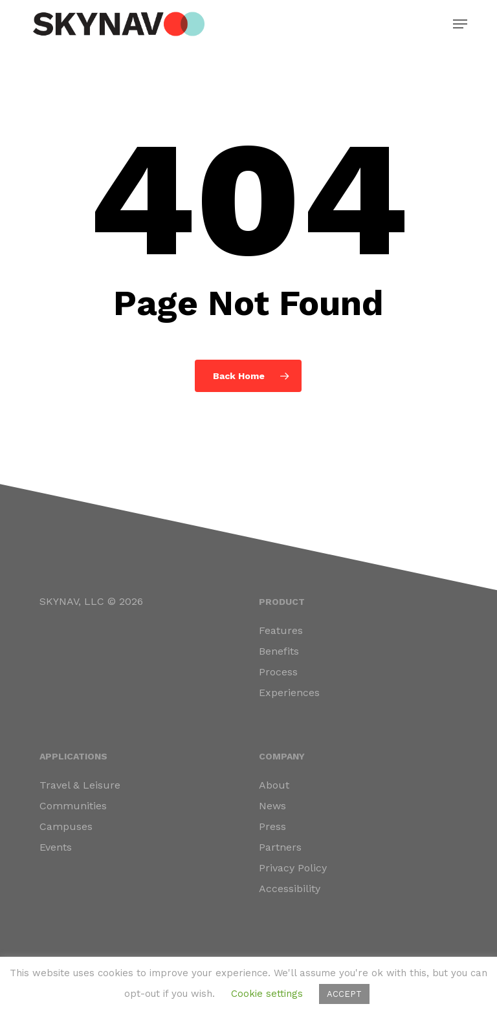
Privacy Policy (293, 868)
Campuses (66, 826)
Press (272, 826)
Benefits (279, 651)
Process (278, 672)
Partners (280, 847)
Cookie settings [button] (267, 993)
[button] (460, 23)
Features (281, 630)
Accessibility (289, 888)
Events (55, 847)
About (274, 785)
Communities (73, 806)
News (272, 806)
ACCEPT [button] (344, 994)
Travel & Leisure (79, 785)
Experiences (289, 692)
